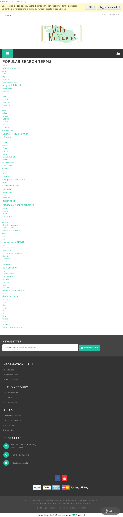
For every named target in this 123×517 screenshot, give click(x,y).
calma (4, 113)
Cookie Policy (19, 1)
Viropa (4, 308)
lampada (6, 189)
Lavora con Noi (11, 379)
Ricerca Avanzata (13, 420)
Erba (4, 148)
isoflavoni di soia (10, 185)
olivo (4, 233)
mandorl (5, 208)
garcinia (5, 168)
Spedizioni (9, 369)
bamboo (5, 94)
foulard (5, 159)
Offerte (8, 397)
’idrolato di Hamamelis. (13, 327)
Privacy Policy (6, 1)
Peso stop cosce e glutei (12, 253)
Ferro (4, 154)
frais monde (7, 165)
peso (3, 245)
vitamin (5, 319)
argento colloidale (9, 82)
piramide (5, 256)
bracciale (6, 105)
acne (4, 71)
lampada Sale (7, 192)
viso (4, 310)
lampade (5, 195)
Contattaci (9, 430)
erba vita (6, 151)
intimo (4, 182)
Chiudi (91, 7)
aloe (4, 73)
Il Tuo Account (11, 392)
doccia (4, 140)
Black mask (6, 102)
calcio (4, 110)
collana (5, 124)
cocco (5, 121)
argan (4, 77)
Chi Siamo (10, 425)
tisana (4, 293)
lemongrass (6, 198)
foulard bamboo (8, 162)
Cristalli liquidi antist (15, 133)
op (3, 236)
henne (4, 171)
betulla (5, 99)
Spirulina (6, 279)
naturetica (7, 216)
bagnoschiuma (7, 88)
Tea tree (5, 287)
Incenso (6, 176)
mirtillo (5, 211)
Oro (3, 239)
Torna (4, 302)
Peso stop (6, 250)
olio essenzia (8, 227)
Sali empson (9, 267)
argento (5, 79)
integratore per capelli (13, 179)
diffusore (6, 136)
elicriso (5, 145)
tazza (4, 285)
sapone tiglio (7, 276)
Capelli (5, 118)
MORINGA (6, 214)
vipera (4, 305)
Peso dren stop (8, 247)
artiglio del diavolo (12, 85)
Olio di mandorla (10, 224)
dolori (4, 142)
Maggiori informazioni (109, 7)
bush (4, 107)
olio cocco (5, 222)
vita (4, 315)
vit (3, 313)
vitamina (5, 322)
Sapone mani (8, 273)
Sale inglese (7, 264)
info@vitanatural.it (20, 463)
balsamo (5, 91)
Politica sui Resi (11, 374)
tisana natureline (10, 296)
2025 (4, 65)
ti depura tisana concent (14, 290)
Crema (5, 127)
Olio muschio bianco (11, 230)
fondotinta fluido (9, 157)
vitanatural (7, 324)
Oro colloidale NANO (13, 241)
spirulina (5, 282)
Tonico (5, 299)
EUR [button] (8, 15)
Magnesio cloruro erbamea (18, 205)
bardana (5, 96)
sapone (5, 270)
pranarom (6, 259)
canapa (5, 116)
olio (4, 219)
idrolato (5, 174)
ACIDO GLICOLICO (11, 68)
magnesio (8, 201)
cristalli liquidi (7, 130)
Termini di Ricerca (13, 415)
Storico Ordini (11, 402)
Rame (4, 261)
